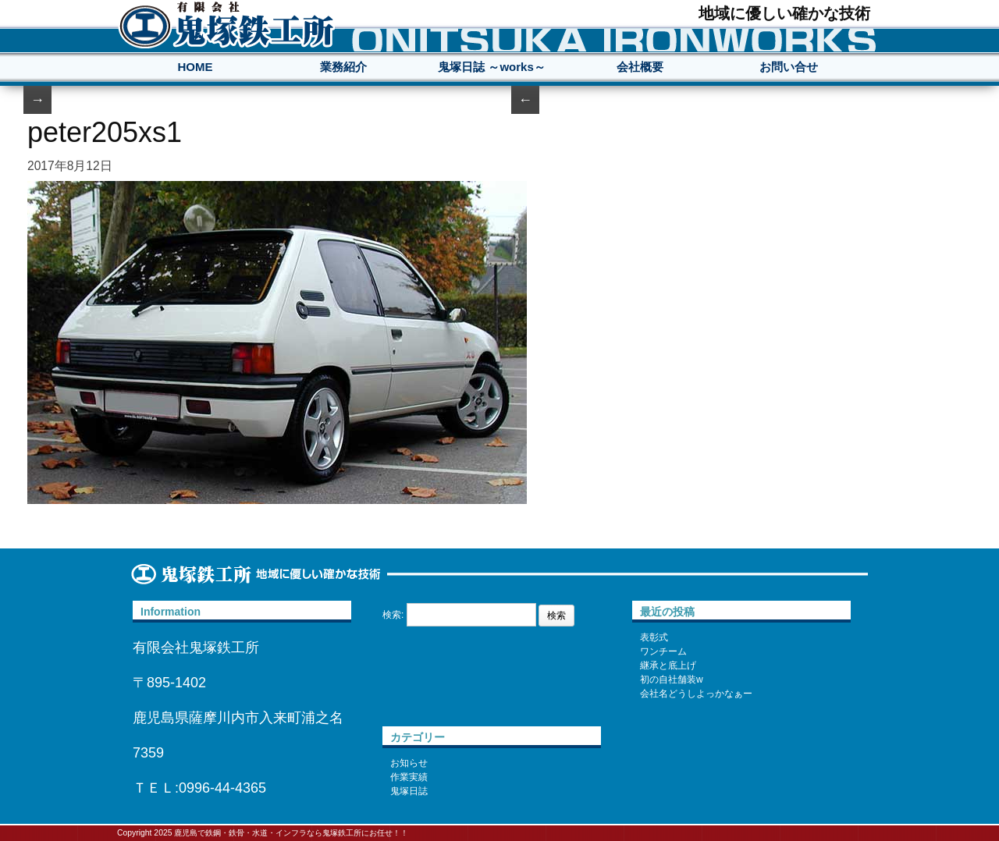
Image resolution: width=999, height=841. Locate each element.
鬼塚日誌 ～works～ (492, 66)
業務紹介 (343, 66)
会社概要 (640, 66)
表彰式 (654, 637)
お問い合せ (788, 66)
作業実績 (409, 777)
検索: (393, 614)
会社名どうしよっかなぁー (696, 693)
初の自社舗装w (671, 679)
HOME (195, 66)
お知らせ (409, 763)
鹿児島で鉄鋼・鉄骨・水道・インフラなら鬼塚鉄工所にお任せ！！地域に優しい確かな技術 (226, 24)
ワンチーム (663, 651)
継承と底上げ (668, 665)
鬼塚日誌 (409, 791)
